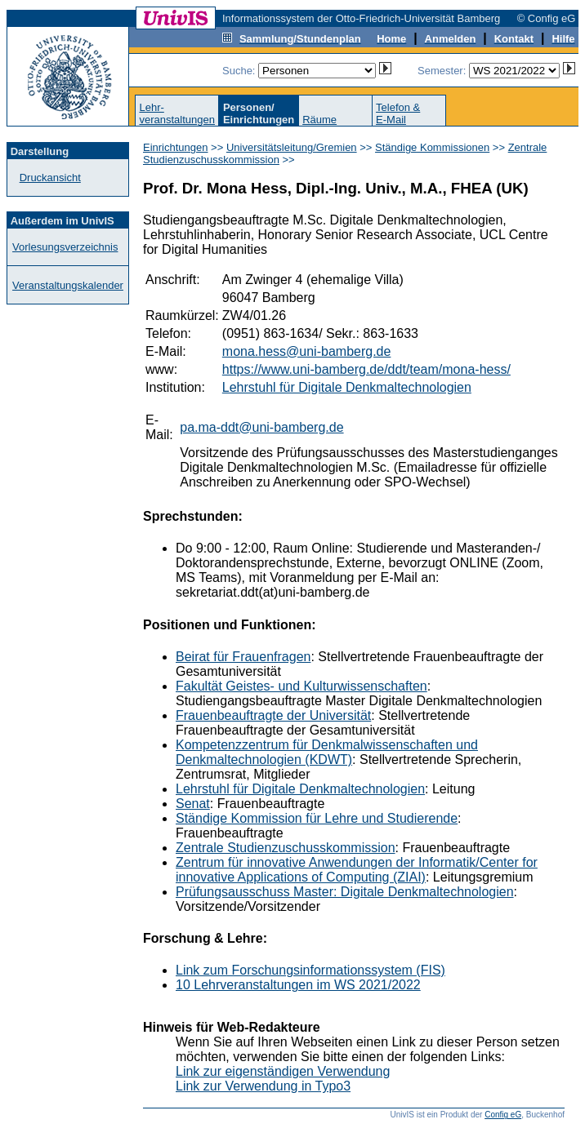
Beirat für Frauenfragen (243, 657)
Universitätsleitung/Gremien (291, 147)
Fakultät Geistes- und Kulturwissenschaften (301, 686)
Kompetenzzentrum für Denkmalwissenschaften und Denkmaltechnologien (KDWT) (327, 752)
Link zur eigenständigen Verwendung (283, 1071)
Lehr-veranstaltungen (177, 113)
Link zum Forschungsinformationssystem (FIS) (310, 970)
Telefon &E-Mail (398, 113)
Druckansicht (50, 177)
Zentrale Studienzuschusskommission (285, 848)
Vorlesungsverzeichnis (65, 247)
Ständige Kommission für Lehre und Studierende (317, 818)
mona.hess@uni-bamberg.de (306, 351)
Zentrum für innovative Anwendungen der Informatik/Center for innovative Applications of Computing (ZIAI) (357, 869)
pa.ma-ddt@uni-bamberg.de (261, 427)
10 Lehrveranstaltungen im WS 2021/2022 (298, 985)
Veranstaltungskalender (67, 285)
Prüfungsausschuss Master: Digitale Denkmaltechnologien (345, 892)
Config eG (503, 1114)
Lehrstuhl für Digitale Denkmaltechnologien (346, 387)
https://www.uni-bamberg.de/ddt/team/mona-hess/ (366, 369)
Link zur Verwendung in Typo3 (263, 1086)
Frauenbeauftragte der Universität (273, 715)
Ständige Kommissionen (432, 147)
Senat (193, 804)
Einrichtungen (175, 147)
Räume (319, 119)
